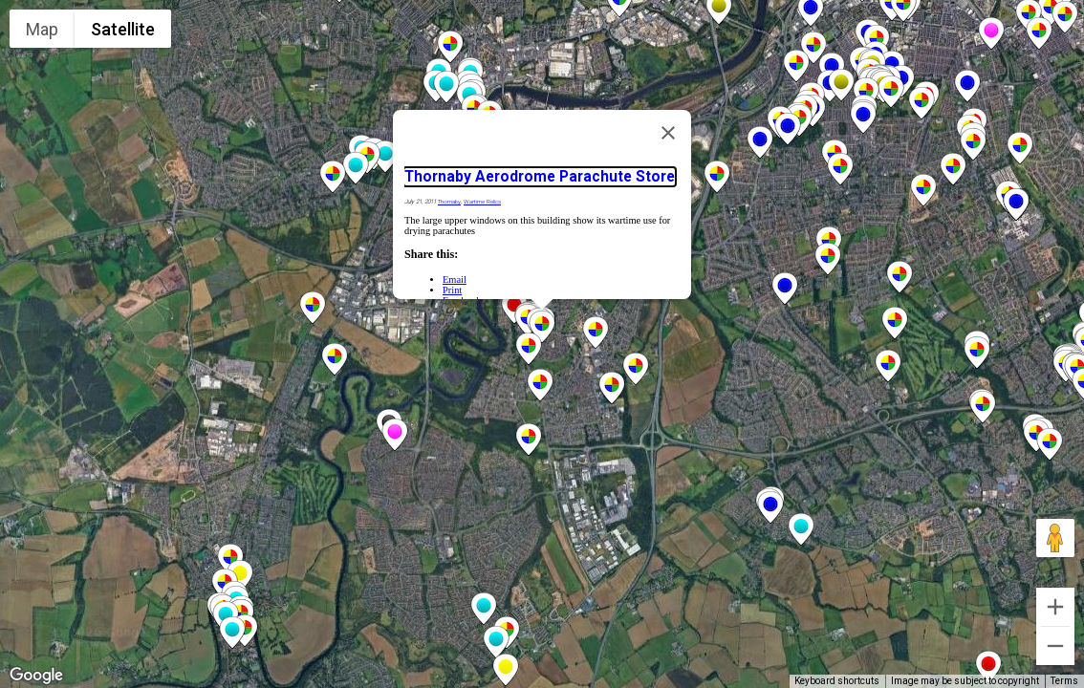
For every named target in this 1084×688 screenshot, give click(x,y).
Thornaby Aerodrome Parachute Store (539, 176)
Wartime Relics (482, 201)
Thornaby (449, 201)
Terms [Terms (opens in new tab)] (1064, 681)
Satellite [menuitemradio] (123, 29)
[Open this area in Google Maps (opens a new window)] (36, 675)
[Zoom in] (1055, 607)
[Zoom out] (1055, 646)
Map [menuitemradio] (42, 29)
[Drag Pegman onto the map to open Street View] (1055, 538)
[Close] (668, 133)
